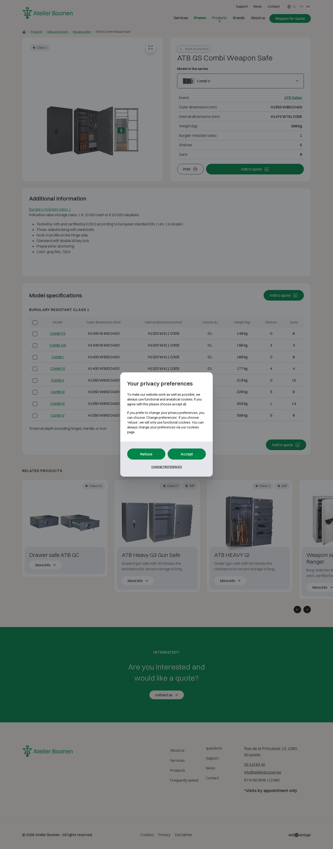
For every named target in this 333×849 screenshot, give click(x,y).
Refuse (146, 454)
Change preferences (166, 467)
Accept (187, 454)
